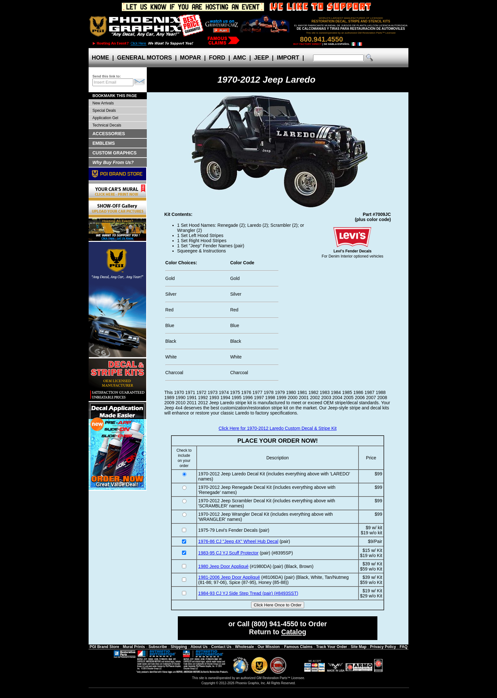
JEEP (261, 57)
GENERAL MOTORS (144, 57)
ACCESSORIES (108, 133)
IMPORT (287, 57)
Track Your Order (331, 647)
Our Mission (268, 647)
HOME (100, 57)
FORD (217, 57)
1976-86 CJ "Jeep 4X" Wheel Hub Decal (238, 541)
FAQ (403, 647)
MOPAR (190, 57)
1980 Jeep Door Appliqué (223, 566)
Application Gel (105, 118)
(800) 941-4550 (274, 624)
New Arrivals (103, 103)
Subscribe (157, 647)
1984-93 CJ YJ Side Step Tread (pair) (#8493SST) (248, 593)
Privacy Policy (383, 647)
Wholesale (244, 647)
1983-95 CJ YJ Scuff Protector (228, 552)
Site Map (358, 647)
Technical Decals (106, 125)
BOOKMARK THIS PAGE (114, 96)
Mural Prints (134, 647)
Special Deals (104, 110)
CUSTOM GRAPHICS (114, 152)
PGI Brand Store (104, 647)
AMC (239, 57)
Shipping (178, 647)
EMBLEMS (103, 143)
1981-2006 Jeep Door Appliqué (229, 577)
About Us (199, 647)
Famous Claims (298, 647)
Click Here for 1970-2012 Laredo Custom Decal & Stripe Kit (278, 428)
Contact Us (221, 647)
